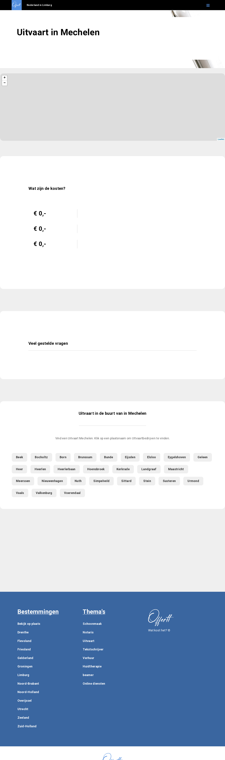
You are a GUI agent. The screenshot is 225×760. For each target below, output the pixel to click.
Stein (147, 481)
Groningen (25, 666)
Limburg (23, 675)
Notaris (88, 632)
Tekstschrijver (93, 649)
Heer (19, 469)
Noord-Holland (28, 692)
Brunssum (85, 457)
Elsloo (151, 457)
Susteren (169, 481)
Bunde (108, 457)
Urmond (193, 481)
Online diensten (94, 683)
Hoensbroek (96, 469)
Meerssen (23, 481)
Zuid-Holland (27, 726)
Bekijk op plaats (28, 623)
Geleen (203, 457)
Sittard (126, 481)
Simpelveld (101, 481)
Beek (19, 457)
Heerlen (40, 469)
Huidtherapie (92, 666)
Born (63, 457)
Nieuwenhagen (52, 481)
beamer (88, 675)
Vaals (20, 493)
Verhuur (88, 658)
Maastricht (176, 469)
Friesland (24, 649)
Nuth (78, 481)
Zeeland (23, 717)
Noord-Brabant (28, 683)
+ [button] (5, 77)
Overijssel (24, 700)
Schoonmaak (92, 623)
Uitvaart (88, 641)
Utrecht (22, 709)
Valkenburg (44, 493)
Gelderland (25, 658)
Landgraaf (148, 469)
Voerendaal (72, 493)
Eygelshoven (177, 457)
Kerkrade (123, 469)
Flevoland (24, 641)
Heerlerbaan (66, 469)
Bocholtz (41, 457)
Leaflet (221, 139)
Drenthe (23, 632)
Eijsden (130, 457)
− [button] (5, 83)
